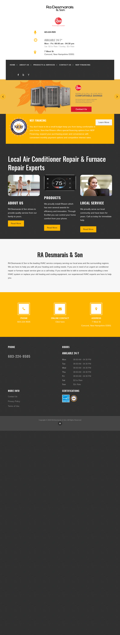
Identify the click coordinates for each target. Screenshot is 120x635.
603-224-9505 (50, 32)
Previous (3, 97)
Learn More (103, 122)
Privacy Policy (14, 401)
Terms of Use (13, 406)
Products (52, 197)
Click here (60, 322)
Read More (16, 223)
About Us (24, 65)
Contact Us (65, 65)
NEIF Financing (83, 65)
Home (12, 65)
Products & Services (44, 65)
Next (117, 97)
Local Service (92, 202)
